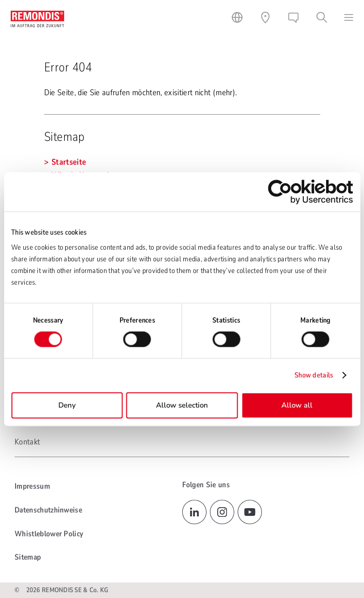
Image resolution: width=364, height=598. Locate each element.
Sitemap (28, 557)
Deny (67, 405)
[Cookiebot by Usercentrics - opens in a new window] (310, 191)
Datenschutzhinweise (48, 510)
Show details (314, 375)
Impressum (32, 486)
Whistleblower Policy (49, 534)
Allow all (296, 405)
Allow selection (182, 405)
